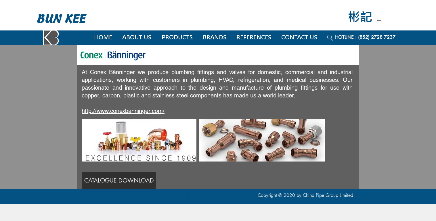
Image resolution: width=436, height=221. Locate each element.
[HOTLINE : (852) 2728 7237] (372, 37)
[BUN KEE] (67, 19)
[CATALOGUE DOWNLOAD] (119, 180)
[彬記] (364, 17)
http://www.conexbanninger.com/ (123, 110)
